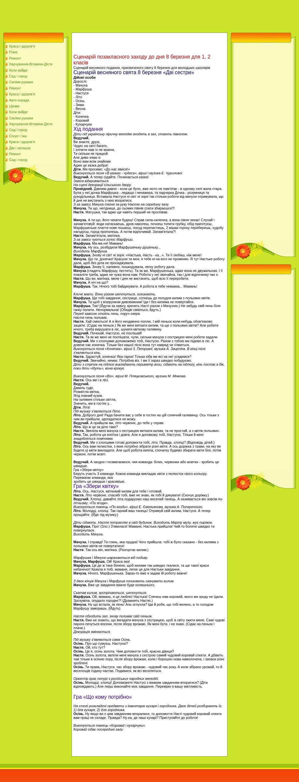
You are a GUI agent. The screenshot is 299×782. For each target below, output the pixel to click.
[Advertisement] (118, 14)
